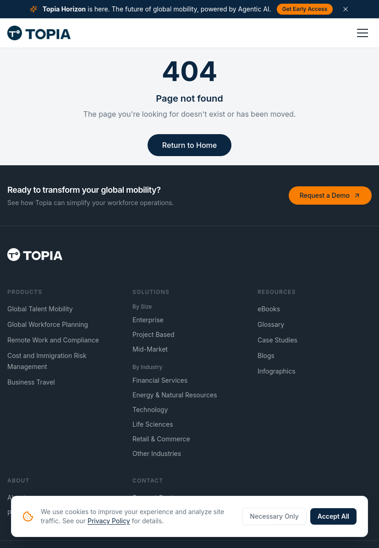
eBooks (269, 309)
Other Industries (156, 453)
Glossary (271, 324)
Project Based (153, 334)
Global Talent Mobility (40, 309)
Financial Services (159, 380)
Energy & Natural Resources (174, 395)
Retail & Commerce (161, 439)
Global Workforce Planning (47, 324)
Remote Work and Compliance (53, 340)
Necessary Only (274, 516)
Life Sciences (152, 424)
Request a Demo (330, 195)
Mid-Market (150, 349)
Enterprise (148, 320)
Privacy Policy (109, 521)
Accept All (333, 516)
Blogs (266, 355)
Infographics (277, 371)
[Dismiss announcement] (345, 9)
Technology (150, 409)
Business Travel (31, 382)
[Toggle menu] (362, 33)
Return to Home (189, 145)
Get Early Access (305, 8)
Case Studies (277, 340)
